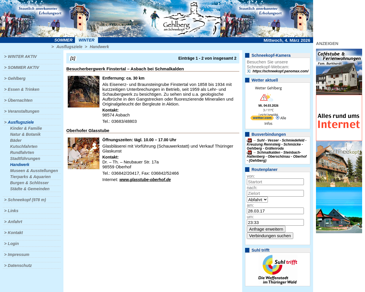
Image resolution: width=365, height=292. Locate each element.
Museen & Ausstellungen (34, 170)
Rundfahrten (22, 152)
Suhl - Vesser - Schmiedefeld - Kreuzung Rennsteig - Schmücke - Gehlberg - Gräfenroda (276, 144)
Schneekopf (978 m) (27, 199)
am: (250, 205)
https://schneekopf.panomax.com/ (280, 71)
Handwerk (99, 46)
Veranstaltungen (23, 111)
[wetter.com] (262, 118)
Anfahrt (15, 221)
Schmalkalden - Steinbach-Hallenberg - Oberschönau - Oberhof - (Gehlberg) (276, 156)
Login (13, 243)
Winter (86, 40)
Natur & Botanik (25, 134)
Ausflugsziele (69, 46)
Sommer (63, 40)
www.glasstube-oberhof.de (145, 179)
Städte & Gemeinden (30, 188)
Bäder (16, 140)
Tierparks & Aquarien (30, 176)
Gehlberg (16, 78)
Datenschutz (20, 265)
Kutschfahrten (23, 146)
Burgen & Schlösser (29, 182)
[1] (72, 58)
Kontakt (15, 232)
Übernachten (20, 100)
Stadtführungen (25, 158)
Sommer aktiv (23, 67)
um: (250, 216)
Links (13, 210)
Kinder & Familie (26, 128)
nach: (252, 187)
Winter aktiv (22, 56)
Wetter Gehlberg (268, 88)
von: (251, 176)
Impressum (18, 254)
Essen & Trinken (23, 89)
